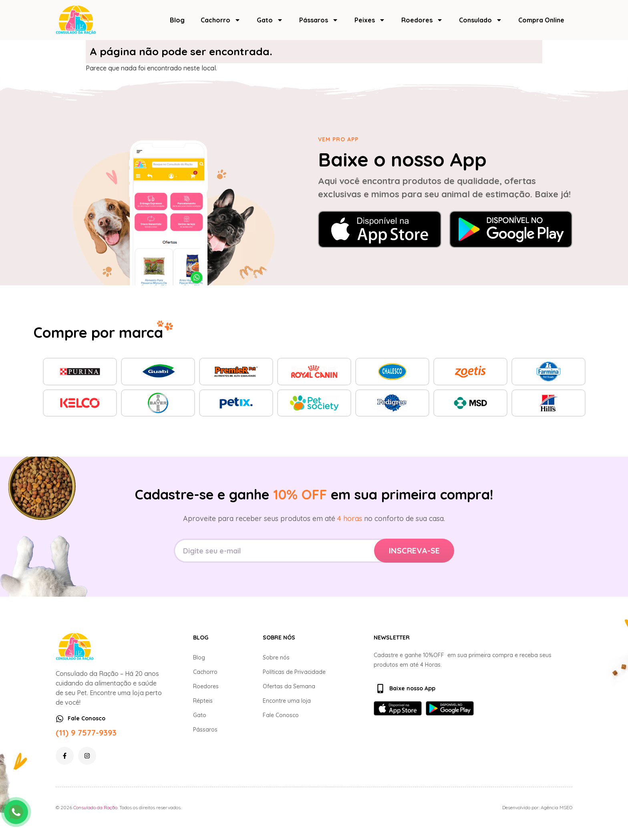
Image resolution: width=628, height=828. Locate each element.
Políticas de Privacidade (294, 672)
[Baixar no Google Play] (511, 229)
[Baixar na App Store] (379, 229)
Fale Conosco (281, 715)
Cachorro (221, 20)
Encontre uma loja (287, 700)
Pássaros (318, 20)
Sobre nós (276, 657)
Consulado (480, 20)
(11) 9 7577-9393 (86, 733)
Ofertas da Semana (289, 686)
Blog (177, 20)
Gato (270, 20)
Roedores (422, 20)
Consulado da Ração (95, 807)
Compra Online (541, 20)
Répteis (203, 700)
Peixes (369, 20)
